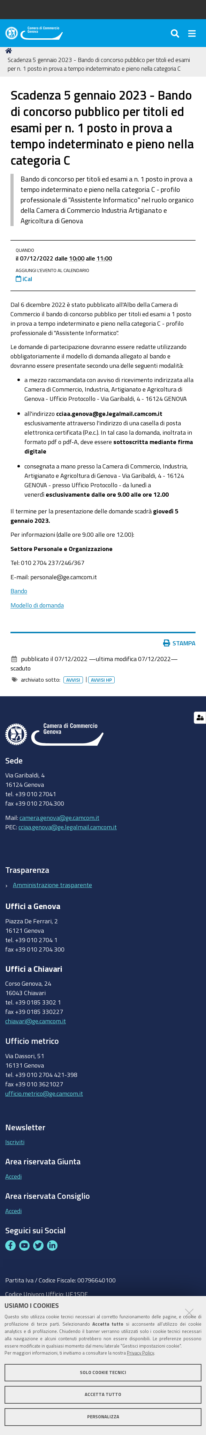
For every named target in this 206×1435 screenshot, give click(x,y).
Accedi (13, 1176)
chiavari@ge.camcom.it (35, 1021)
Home (9, 51)
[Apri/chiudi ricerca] (176, 33)
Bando (18, 591)
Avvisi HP (102, 679)
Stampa (181, 643)
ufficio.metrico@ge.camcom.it (44, 1093)
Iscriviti (14, 1142)
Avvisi (75, 679)
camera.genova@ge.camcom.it (59, 817)
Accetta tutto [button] (103, 1394)
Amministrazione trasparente (52, 885)
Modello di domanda (37, 605)
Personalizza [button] (103, 1416)
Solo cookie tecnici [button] (103, 1372)
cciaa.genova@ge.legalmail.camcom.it (67, 827)
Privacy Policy (140, 1353)
